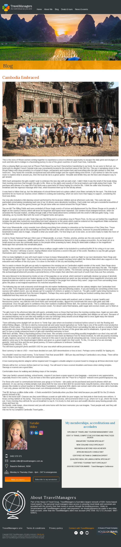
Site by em (40, 534)
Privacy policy (56, 528)
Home (39, 9)
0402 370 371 (16, 456)
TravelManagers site (12, 528)
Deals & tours (67, 9)
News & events (81, 9)
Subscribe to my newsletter (46, 479)
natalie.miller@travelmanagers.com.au (26, 461)
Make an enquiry (17, 479)
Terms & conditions (36, 528)
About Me (48, 9)
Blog (57, 9)
